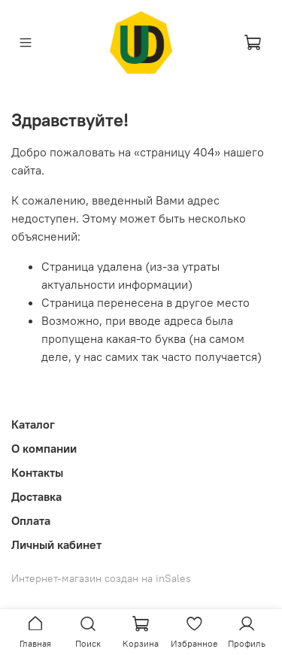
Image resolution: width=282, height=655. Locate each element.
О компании (44, 448)
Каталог (33, 424)
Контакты (37, 472)
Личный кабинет (56, 544)
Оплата (30, 520)
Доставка (36, 496)
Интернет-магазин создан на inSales (101, 578)
